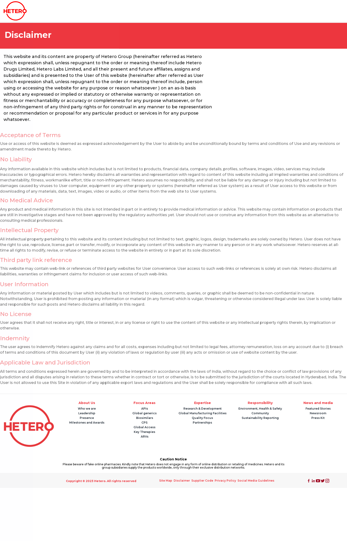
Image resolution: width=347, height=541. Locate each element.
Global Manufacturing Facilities (203, 413)
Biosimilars (144, 418)
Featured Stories (318, 408)
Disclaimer (182, 480)
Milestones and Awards (86, 422)
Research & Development (202, 408)
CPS (144, 422)
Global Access (144, 427)
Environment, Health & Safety (260, 408)
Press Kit (318, 418)
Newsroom (318, 413)
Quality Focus (202, 418)
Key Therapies (144, 432)
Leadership (86, 413)
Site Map (165, 480)
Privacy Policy (225, 480)
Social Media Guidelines (255, 480)
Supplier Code (202, 480)
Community (260, 413)
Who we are (87, 408)
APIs (144, 408)
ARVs (144, 436)
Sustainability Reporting (260, 418)
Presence (87, 418)
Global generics (144, 413)
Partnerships (202, 422)
